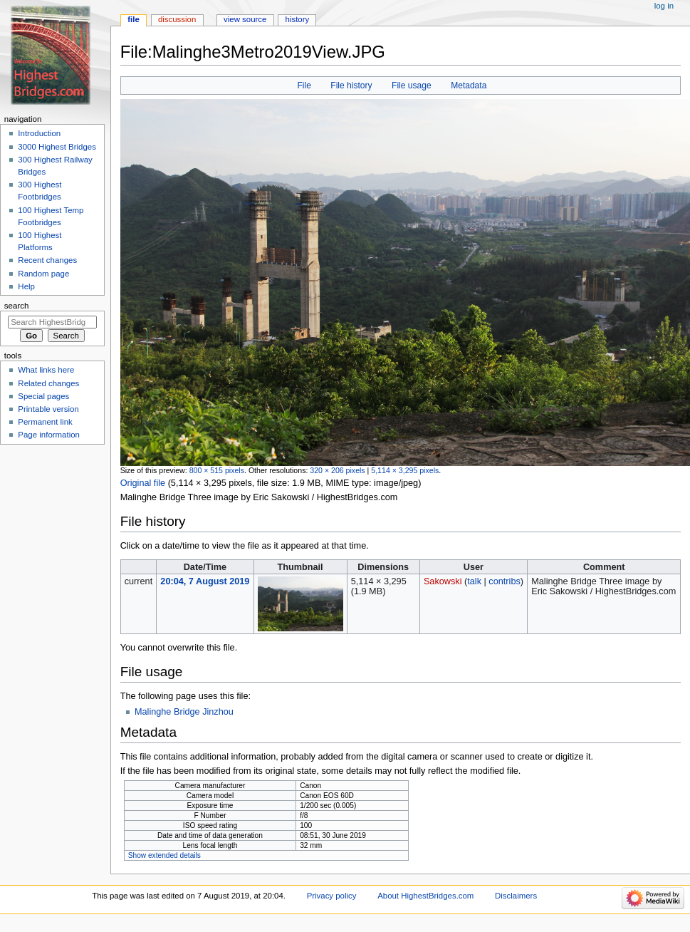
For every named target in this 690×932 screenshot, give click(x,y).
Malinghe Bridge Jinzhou (184, 712)
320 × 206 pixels (337, 470)
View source (245, 19)
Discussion (177, 19)
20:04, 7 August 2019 (204, 581)
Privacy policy (332, 895)
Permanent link (45, 422)
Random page (43, 273)
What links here (46, 370)
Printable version (48, 409)
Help (26, 286)
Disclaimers (516, 895)
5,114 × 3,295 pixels (405, 470)
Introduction (39, 133)
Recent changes (47, 260)
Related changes (48, 383)
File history (351, 85)
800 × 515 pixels (216, 470)
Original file (142, 483)
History (298, 19)
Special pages (43, 396)
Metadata (468, 85)
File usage (412, 85)
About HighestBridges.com (425, 895)
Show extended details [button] (164, 855)
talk (474, 581)
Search (16, 305)
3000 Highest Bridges (57, 147)
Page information (49, 434)
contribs (504, 581)
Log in (664, 5)
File (303, 85)
